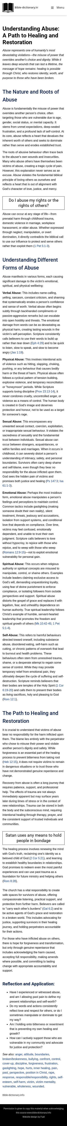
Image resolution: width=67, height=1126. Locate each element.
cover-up (8, 1063)
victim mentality (45, 1081)
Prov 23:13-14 (45, 391)
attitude (28, 1054)
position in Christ (36, 1072)
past (5, 1072)
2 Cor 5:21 (37, 858)
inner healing (42, 1068)
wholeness (24, 1086)
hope (21, 1068)
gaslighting (9, 1068)
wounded (38, 1086)
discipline (21, 1063)
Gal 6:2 (48, 908)
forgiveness (36, 1063)
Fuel (43, 1117)
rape (51, 1072)
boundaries (42, 1054)
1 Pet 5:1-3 (41, 245)
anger (18, 1054)
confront (45, 1059)
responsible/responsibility (32, 1077)
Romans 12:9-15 (13, 552)
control (56, 1059)
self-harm (19, 1081)
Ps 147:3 (52, 481)
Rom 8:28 (9, 881)
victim (30, 1081)
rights (52, 1077)
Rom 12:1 (9, 699)
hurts (29, 1068)
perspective (16, 1072)
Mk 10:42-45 (43, 623)
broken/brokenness (15, 1059)
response (8, 1077)
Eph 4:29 (37, 343)
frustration (51, 1063)
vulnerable (9, 1086)
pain (54, 1068)
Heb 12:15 (10, 761)
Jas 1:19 (16, 352)
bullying (33, 1059)
